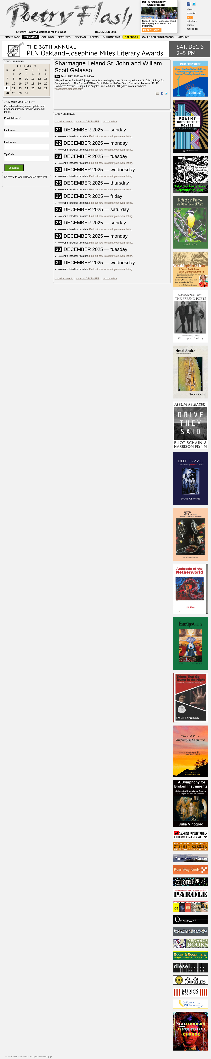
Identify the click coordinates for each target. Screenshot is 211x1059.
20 (45, 83)
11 (32, 78)
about (190, 9)
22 (13, 88)
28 (7, 93)
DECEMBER (26, 66)
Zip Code (9, 154)
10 (26, 78)
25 (32, 88)
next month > (110, 121)
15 (13, 83)
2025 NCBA (31, 37)
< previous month (64, 121)
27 (45, 88)
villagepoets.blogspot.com (68, 89)
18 (32, 83)
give (190, 17)
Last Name (10, 142)
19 (39, 83)
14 (7, 83)
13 (45, 78)
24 (26, 88)
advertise (191, 13)
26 (39, 88)
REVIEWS (80, 37)
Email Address (12, 118)
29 (13, 93)
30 (20, 93)
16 (20, 83)
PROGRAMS (111, 37)
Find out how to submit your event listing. (111, 136)
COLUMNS (48, 37)
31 (26, 93)
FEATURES (64, 37)
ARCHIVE (183, 37)
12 (39, 78)
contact (190, 25)
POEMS (94, 37)
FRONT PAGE (12, 37)
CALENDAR (131, 37)
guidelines (192, 21)
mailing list (192, 29)
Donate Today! (151, 29)
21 (7, 88)
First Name (10, 130)
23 (20, 88)
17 (26, 83)
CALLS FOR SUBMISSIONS (157, 37)
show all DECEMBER (87, 121)
